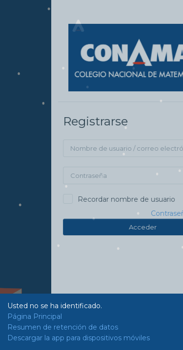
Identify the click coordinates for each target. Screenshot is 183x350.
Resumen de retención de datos (62, 327)
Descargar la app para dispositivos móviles (78, 337)
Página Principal (34, 316)
